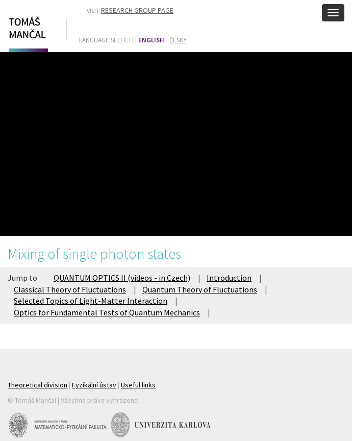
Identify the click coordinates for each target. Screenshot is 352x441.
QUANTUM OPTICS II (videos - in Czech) (122, 278)
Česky (178, 40)
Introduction (229, 278)
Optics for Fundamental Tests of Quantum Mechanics (107, 312)
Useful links (138, 384)
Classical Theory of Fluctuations (70, 289)
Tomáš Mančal (27, 32)
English (151, 40)
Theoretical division (37, 384)
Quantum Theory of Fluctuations (199, 289)
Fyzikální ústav (94, 384)
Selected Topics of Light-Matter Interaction (90, 301)
